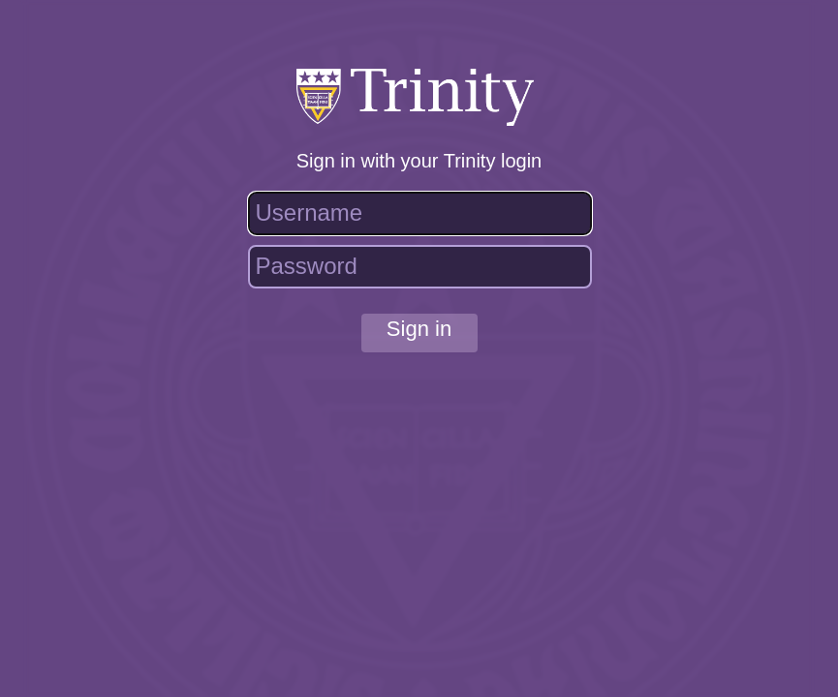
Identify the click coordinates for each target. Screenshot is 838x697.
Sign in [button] (419, 329)
